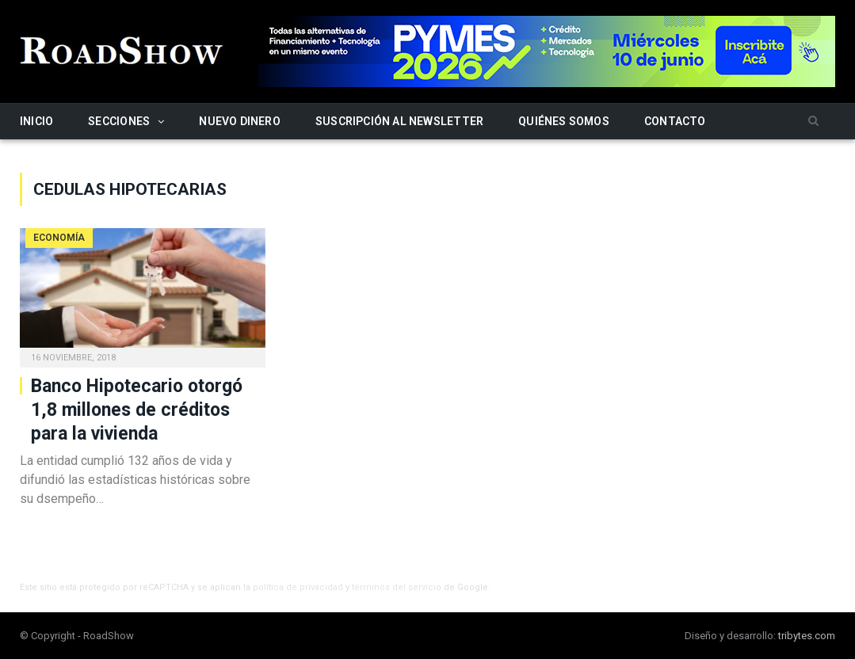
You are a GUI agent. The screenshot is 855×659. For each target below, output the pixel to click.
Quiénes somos (563, 121)
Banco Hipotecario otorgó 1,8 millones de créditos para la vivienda (136, 409)
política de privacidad (298, 587)
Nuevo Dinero (240, 121)
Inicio (36, 121)
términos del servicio (396, 587)
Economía (59, 237)
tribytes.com (806, 636)
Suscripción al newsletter (399, 121)
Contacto (675, 121)
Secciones (119, 121)
